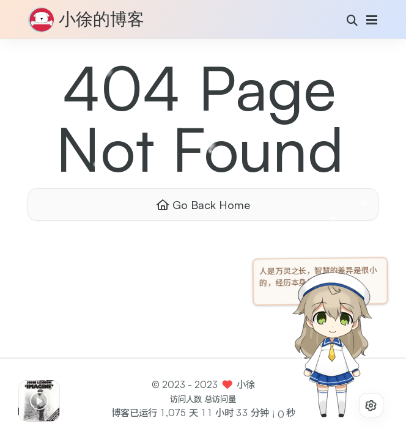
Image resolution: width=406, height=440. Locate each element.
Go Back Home (203, 204)
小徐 (246, 384)
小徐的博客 (101, 20)
